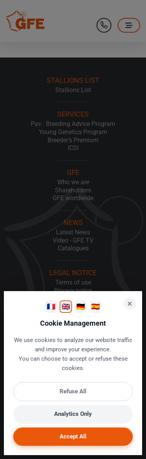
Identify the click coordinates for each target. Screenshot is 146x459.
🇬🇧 (66, 306)
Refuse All (73, 391)
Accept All (73, 436)
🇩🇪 (80, 306)
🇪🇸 (95, 306)
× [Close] (129, 303)
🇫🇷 (51, 306)
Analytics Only (73, 413)
